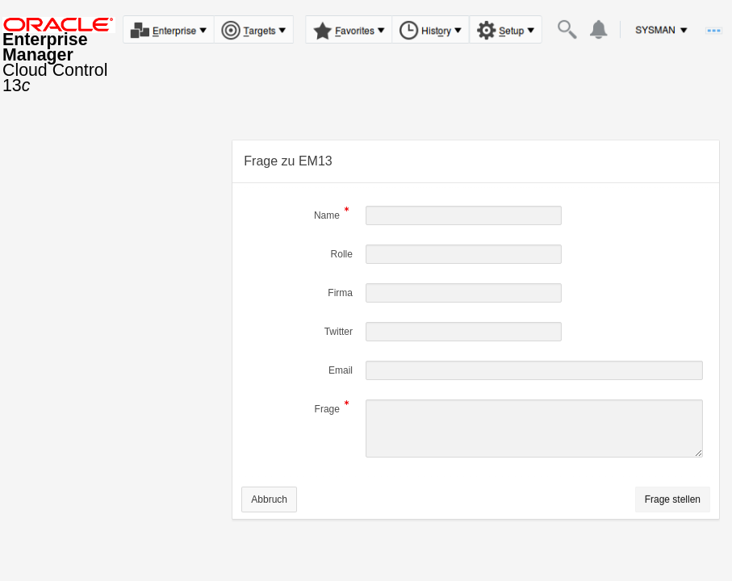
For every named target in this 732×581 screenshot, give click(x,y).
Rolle (342, 254)
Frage (327, 410)
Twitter (338, 331)
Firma (340, 293)
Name (327, 216)
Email (340, 370)
